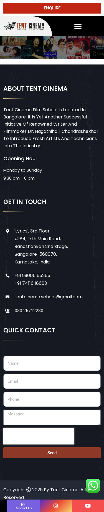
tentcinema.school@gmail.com (48, 297)
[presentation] (38, 436)
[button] (78, 26)
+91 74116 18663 (30, 283)
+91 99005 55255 (32, 275)
